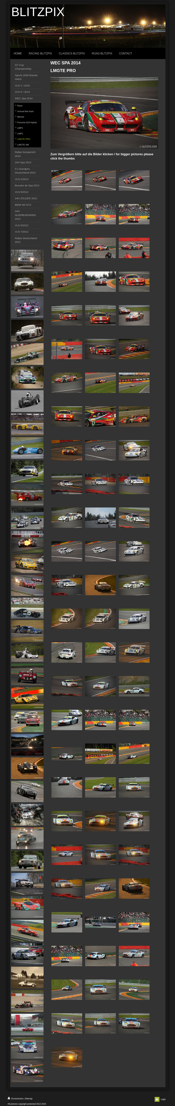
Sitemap (28, 1098)
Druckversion (15, 1098)
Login (163, 1099)
